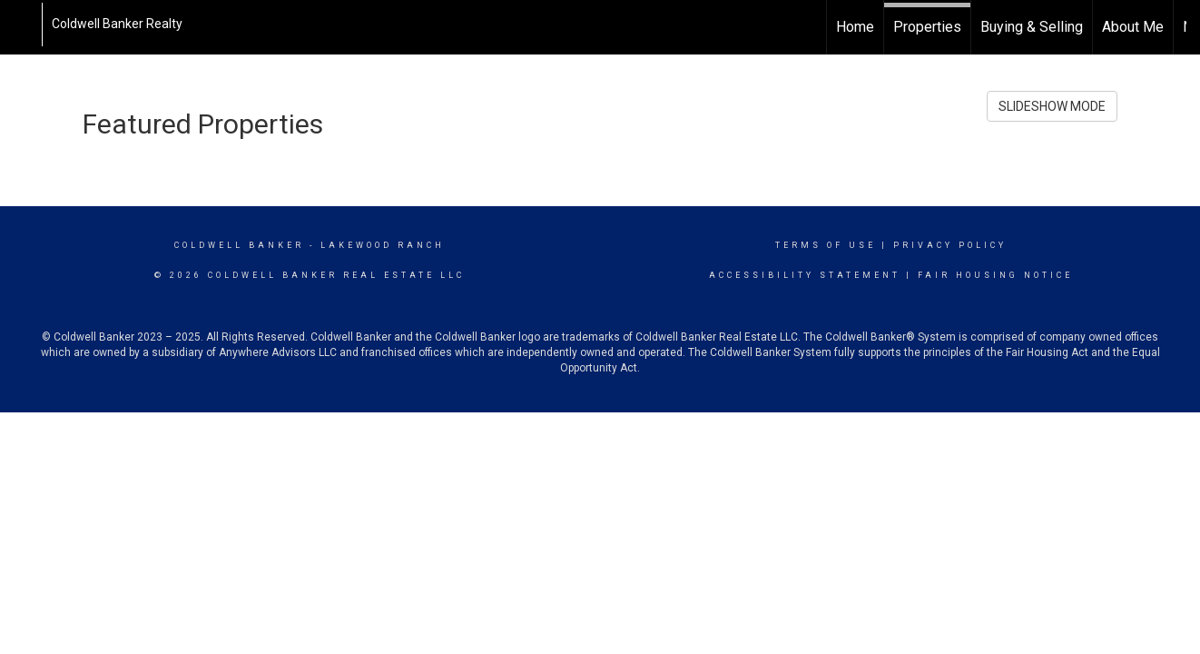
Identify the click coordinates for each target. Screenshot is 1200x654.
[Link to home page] (23, 24)
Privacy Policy (950, 245)
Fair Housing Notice (995, 275)
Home (855, 26)
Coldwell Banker (239, 245)
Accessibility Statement (804, 275)
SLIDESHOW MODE (1052, 106)
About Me (1133, 26)
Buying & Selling (1031, 26)
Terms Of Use (825, 245)
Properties (927, 26)
